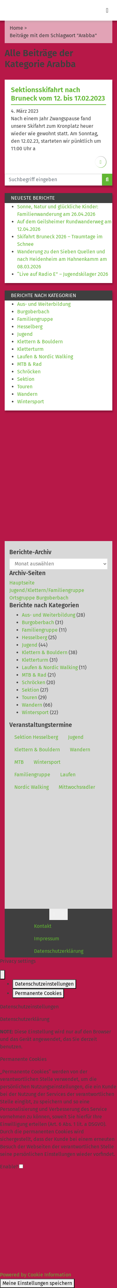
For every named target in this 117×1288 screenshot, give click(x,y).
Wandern (27, 394)
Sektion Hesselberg (36, 737)
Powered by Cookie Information (35, 1275)
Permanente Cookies (38, 993)
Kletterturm (30, 349)
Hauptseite (22, 583)
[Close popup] (2, 974)
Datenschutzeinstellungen (44, 984)
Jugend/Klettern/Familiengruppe (46, 590)
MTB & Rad (29, 364)
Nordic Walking (31, 787)
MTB (19, 762)
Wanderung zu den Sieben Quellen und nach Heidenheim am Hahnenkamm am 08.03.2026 (62, 259)
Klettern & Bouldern (40, 342)
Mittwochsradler (77, 787)
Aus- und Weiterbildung (44, 304)
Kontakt (42, 926)
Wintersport (30, 402)
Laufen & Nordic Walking (45, 357)
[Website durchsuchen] (53, 180)
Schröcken (29, 372)
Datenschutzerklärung (58, 951)
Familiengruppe (35, 319)
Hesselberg (29, 327)
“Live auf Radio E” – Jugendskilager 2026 (62, 274)
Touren (24, 387)
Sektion (25, 379)
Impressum (46, 939)
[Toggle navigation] (107, 10)
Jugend (25, 334)
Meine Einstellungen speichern (37, 1283)
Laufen (68, 775)
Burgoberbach (33, 312)
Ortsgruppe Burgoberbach (38, 598)
